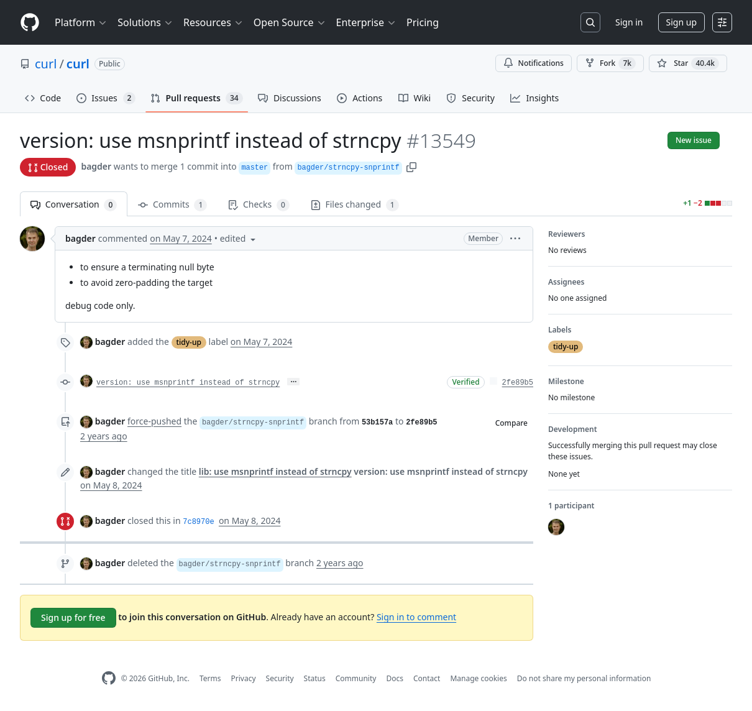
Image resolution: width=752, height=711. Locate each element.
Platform (81, 22)
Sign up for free (73, 617)
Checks (258, 204)
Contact (426, 678)
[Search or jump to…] (590, 22)
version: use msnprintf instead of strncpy (188, 382)
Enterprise (366, 22)
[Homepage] (30, 22)
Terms (210, 678)
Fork (610, 63)
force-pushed (154, 421)
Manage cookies (478, 678)
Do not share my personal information (584, 678)
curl (46, 63)
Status (315, 678)
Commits (172, 204)
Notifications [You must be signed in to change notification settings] (533, 63)
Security (280, 678)
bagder (96, 166)
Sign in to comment (416, 617)
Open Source (290, 22)
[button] (411, 166)
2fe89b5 (517, 382)
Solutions (145, 22)
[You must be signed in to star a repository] (688, 63)
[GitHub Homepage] (108, 678)
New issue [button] (694, 140)
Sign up (681, 22)
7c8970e (198, 522)
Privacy (243, 678)
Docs (394, 678)
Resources (213, 22)
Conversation (73, 204)
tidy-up (189, 342)
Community (356, 678)
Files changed (355, 204)
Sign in (629, 22)
